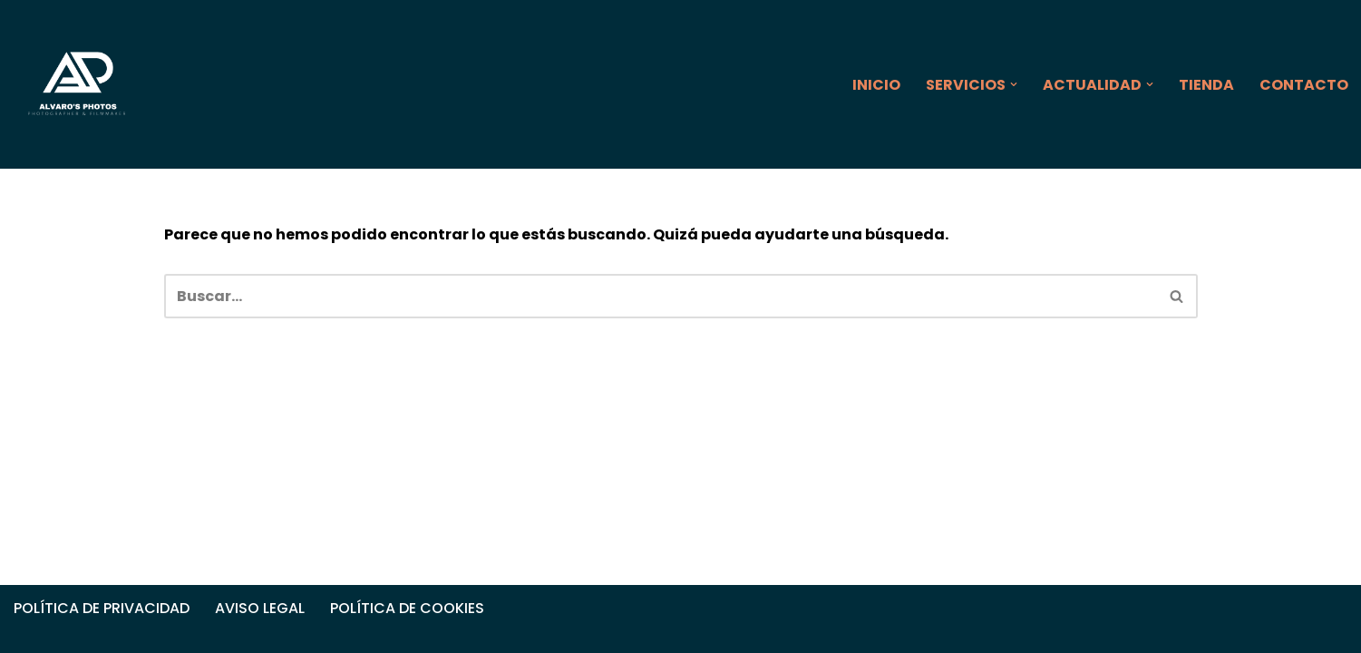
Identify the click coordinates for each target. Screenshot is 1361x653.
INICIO (876, 84)
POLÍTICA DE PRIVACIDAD (102, 608)
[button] (1013, 84)
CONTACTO (1303, 84)
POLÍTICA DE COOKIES (407, 608)
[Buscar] (660, 296)
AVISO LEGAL (260, 608)
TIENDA (1206, 84)
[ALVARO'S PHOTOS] (78, 84)
